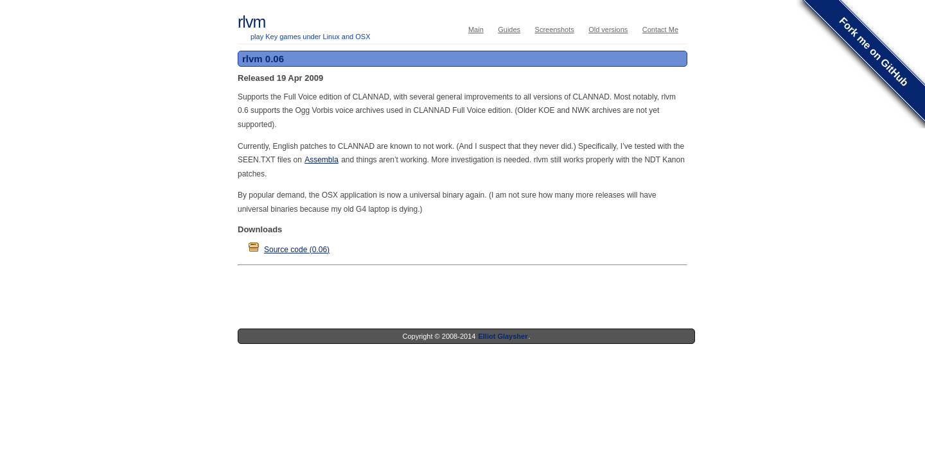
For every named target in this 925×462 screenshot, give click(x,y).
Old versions (608, 29)
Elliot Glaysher (502, 336)
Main (476, 29)
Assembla (321, 159)
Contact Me (660, 29)
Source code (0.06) (297, 249)
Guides (509, 29)
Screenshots (554, 29)
